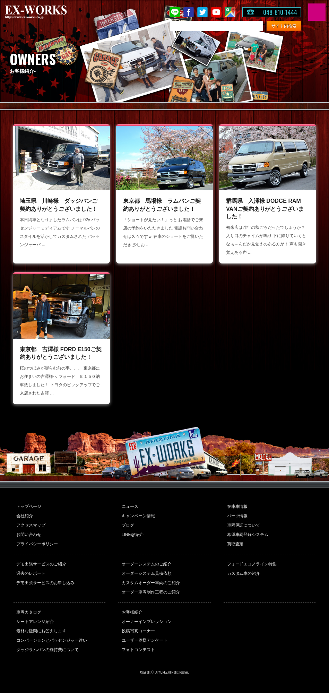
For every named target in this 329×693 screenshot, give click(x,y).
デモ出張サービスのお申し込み (45, 582)
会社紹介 (24, 515)
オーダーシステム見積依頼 (147, 573)
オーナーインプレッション (147, 621)
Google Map (230, 12)
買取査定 (235, 544)
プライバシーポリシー (37, 544)
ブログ (128, 525)
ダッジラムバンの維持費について (47, 649)
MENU (317, 12)
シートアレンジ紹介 (35, 621)
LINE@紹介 (133, 534)
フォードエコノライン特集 (252, 564)
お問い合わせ (28, 534)
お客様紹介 (132, 612)
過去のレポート (30, 573)
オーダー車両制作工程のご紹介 (151, 592)
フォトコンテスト (138, 649)
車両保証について (243, 525)
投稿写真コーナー (138, 631)
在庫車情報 (237, 506)
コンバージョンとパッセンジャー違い (51, 640)
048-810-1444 (280, 12)
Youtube (216, 12)
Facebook (188, 12)
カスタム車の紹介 (243, 573)
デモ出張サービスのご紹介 (41, 564)
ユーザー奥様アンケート (144, 640)
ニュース (130, 506)
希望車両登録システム (248, 534)
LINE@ (175, 12)
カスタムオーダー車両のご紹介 (151, 582)
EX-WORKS (46, 12)
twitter (202, 12)
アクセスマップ (30, 525)
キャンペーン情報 (138, 515)
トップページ (28, 506)
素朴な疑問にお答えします (41, 631)
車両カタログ (28, 612)
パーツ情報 (237, 515)
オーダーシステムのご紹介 (147, 564)
